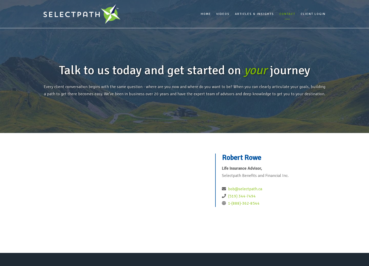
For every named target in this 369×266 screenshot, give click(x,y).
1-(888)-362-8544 (243, 203)
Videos (223, 14)
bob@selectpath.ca (245, 189)
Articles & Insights (254, 14)
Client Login (313, 14)
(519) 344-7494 (241, 196)
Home (206, 14)
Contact (287, 14)
